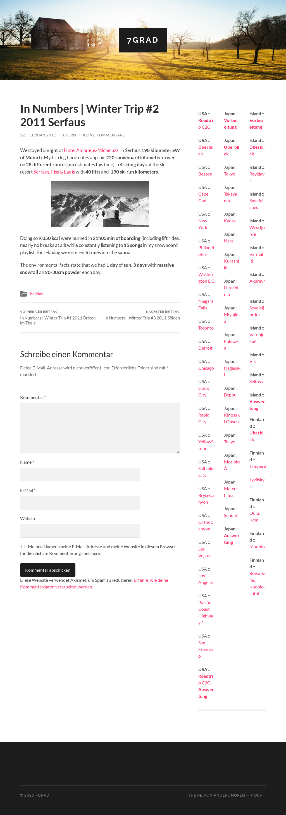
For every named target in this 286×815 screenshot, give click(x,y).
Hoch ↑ (258, 795)
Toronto (206, 327)
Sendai (230, 515)
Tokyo (229, 173)
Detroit (205, 347)
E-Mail (27, 490)
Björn (69, 135)
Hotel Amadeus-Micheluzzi (92, 150)
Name (27, 462)
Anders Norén (229, 795)
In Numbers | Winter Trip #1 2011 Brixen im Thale (59, 318)
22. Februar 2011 (38, 135)
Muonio (257, 546)
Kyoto (230, 220)
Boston (205, 173)
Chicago (206, 368)
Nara (228, 240)
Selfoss (256, 381)
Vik (252, 361)
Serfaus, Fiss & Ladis (54, 172)
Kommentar (33, 397)
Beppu (230, 394)
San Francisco (206, 649)
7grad (143, 40)
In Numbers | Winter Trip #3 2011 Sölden (142, 315)
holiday (36, 294)
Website (28, 518)
